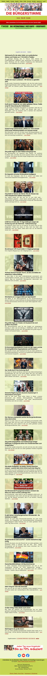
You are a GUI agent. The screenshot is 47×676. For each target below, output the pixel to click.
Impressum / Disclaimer (31, 673)
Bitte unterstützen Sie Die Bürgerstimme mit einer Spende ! (23, 22)
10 (26, 638)
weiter (37, 638)
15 (34, 638)
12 (29, 638)
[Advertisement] (23, 39)
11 (27, 638)
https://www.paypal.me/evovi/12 (26, 661)
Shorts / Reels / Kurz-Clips (17, 673)
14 (32, 638)
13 (31, 638)
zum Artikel (29, 63)
